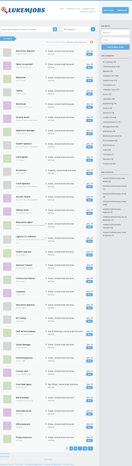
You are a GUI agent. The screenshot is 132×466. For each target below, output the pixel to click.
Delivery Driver (22, 210)
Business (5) (107, 71)
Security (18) (108, 159)
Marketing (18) (109, 131)
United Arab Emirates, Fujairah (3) (112, 210)
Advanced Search (87, 12)
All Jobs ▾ (7, 38)
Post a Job (19, 464)
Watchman (21, 104)
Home (61, 8)
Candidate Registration (34, 464)
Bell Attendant (22, 397)
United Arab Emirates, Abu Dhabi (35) (114, 179)
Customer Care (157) (111, 89)
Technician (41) (109, 164)
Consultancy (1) (109, 85)
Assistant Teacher (24, 265)
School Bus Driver (23, 411)
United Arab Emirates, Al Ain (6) (114, 195)
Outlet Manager (23, 344)
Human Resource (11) (111, 122)
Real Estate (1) (108, 145)
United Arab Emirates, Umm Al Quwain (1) (114, 234)
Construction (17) (110, 80)
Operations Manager (25, 130)
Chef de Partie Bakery (26, 331)
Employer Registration (52, 464)
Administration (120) (111, 66)
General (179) (108, 113)
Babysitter (21, 77)
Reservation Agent (24, 222)
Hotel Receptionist (24, 358)
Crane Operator (23, 183)
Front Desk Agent (24, 384)
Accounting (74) (109, 62)
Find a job (122, 10)
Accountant (21, 170)
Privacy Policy (68, 464)
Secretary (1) (108, 154)
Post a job (109, 10)
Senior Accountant (24, 64)
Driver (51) (107, 94)
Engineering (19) (110, 103)
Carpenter (20, 291)
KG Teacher (21, 318)
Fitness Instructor (24, 437)
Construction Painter (25, 278)
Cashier (19, 90)
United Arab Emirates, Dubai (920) (114, 203)
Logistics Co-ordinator (26, 236)
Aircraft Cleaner (23, 196)
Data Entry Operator (25, 51)
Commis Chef (22, 371)
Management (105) (110, 126)
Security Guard (22, 117)
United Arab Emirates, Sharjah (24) (112, 226)
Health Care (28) (109, 117)
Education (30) (109, 99)
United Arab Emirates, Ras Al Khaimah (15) (114, 218)
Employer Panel (88, 8)
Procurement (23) (110, 140)
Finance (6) (107, 108)
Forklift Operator (24, 143)
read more (4, 453)
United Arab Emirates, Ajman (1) (115, 187)
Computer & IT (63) (110, 76)
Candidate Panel (73, 8)
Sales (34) (107, 150)
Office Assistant (23, 424)
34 (85, 448)
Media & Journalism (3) (112, 136)
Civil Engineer (22, 157)
